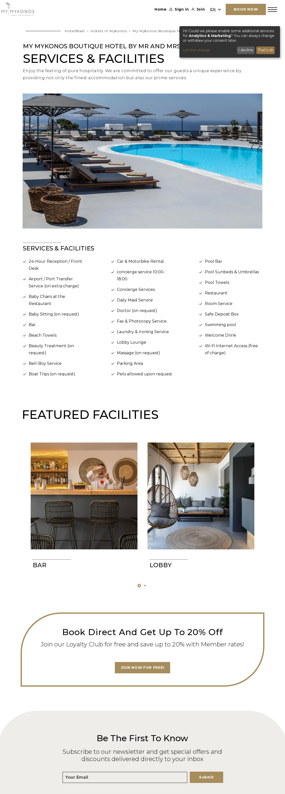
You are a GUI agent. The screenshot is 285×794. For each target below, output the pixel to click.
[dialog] (229, 42)
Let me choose (196, 50)
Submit (206, 777)
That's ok (265, 50)
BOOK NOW (246, 9)
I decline (245, 50)
